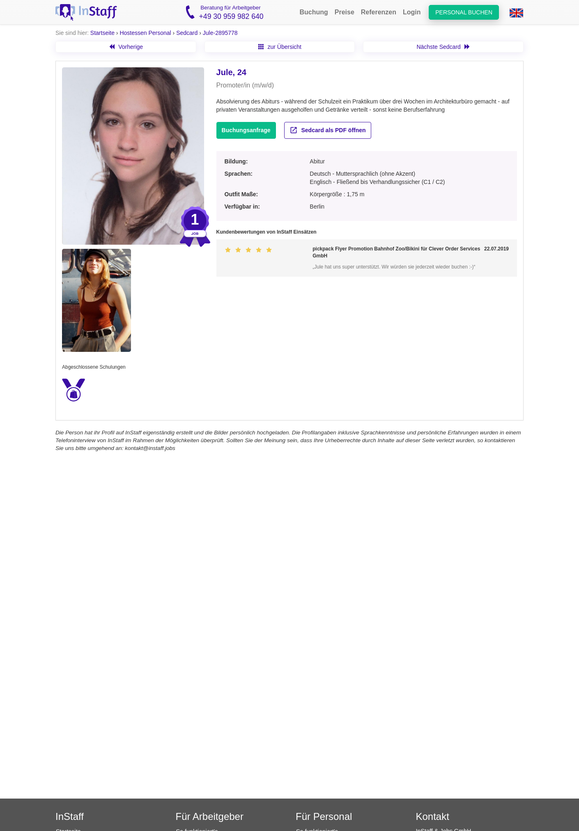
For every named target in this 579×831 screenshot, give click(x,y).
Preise (344, 12)
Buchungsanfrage (246, 130)
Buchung (313, 12)
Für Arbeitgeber (210, 816)
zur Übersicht (279, 47)
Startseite (102, 33)
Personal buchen (463, 12)
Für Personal (324, 816)
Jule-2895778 (220, 33)
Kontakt (432, 816)
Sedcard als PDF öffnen (328, 130)
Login (412, 12)
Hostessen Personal (145, 33)
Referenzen (378, 12)
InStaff (69, 816)
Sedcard (187, 33)
